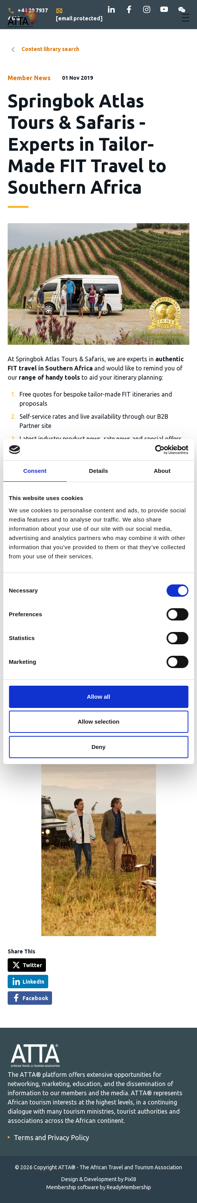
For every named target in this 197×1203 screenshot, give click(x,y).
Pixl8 (130, 1179)
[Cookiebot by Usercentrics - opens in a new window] (154, 450)
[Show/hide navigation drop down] (185, 17)
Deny (98, 747)
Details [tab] (98, 470)
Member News (29, 77)
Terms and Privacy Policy (51, 1137)
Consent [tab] (35, 470)
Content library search (50, 49)
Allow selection (98, 721)
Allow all (98, 696)
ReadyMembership (129, 1187)
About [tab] (162, 470)
